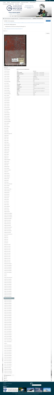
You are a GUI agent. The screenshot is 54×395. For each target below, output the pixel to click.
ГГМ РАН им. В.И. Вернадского (7, 383)
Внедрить (47, 33)
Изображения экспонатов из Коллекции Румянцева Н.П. (14, 28)
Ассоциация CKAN (5, 385)
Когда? (15, 16)
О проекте (4, 382)
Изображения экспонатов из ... (26, 18)
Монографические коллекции (15, 2)
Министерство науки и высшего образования (29, 7)
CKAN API (4, 384)
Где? (12, 16)
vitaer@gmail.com (39, 392)
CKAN (31, 383)
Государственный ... (15, 18)
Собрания (8, 2)
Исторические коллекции (24, 2)
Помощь (47, 0)
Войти (50, 0)
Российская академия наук (29, 5)
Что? (10, 16)
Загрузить (48, 20)
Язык (35, 0)
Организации (7, 18)
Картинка (5, 30)
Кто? (18, 16)
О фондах (4, 2)
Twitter (5, 378)
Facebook (6, 380)
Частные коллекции (32, 2)
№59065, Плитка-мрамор (38, 18)
